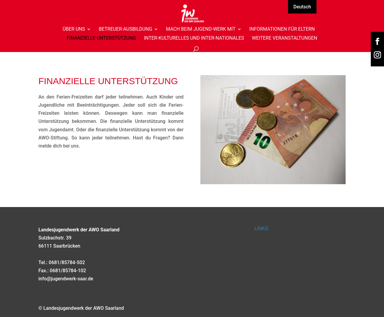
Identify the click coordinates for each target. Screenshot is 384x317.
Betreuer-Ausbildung (125, 29)
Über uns (74, 29)
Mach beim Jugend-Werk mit (201, 29)
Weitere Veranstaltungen (284, 38)
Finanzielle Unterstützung (101, 38)
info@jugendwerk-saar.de (65, 279)
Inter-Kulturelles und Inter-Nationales (194, 38)
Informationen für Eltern (282, 29)
